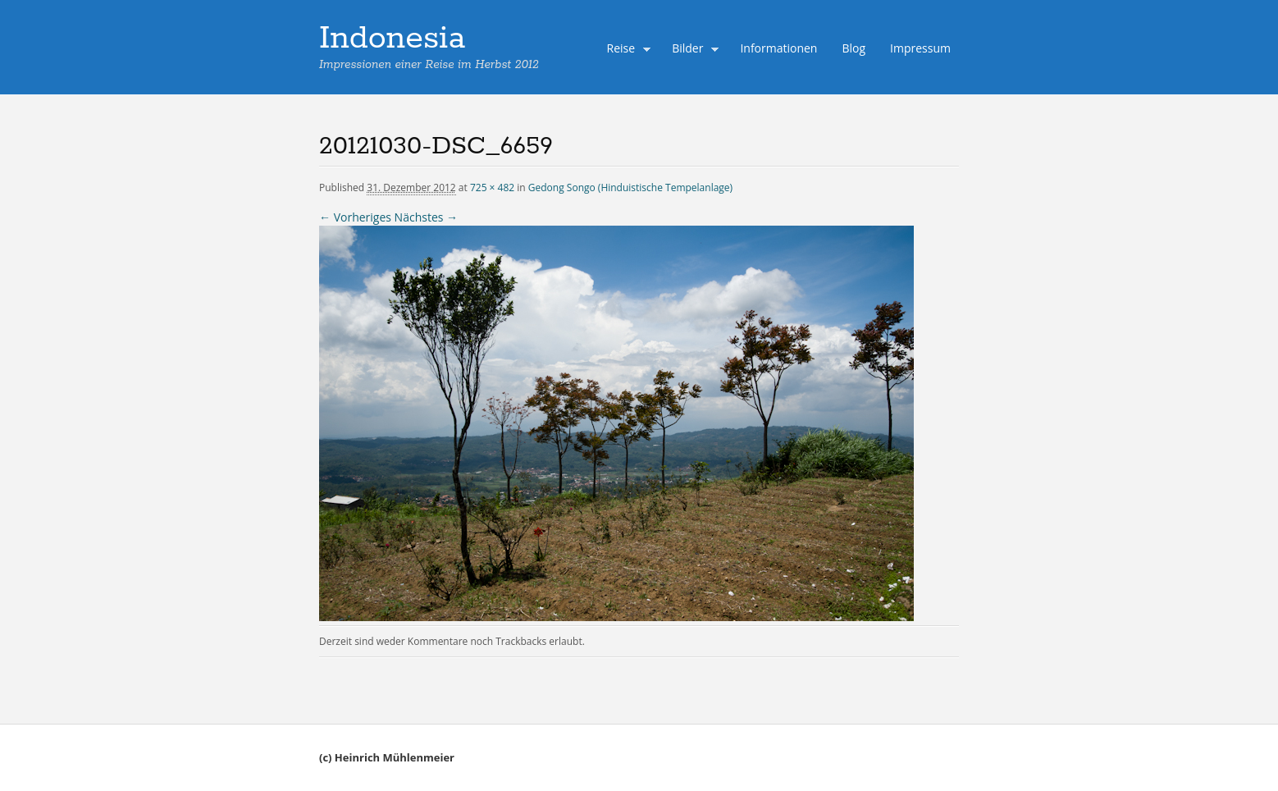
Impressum (920, 48)
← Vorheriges (355, 217)
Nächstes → (426, 217)
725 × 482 (492, 187)
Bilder (691, 50)
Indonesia (392, 38)
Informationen (778, 48)
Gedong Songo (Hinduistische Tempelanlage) (630, 187)
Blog (853, 48)
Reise (625, 50)
